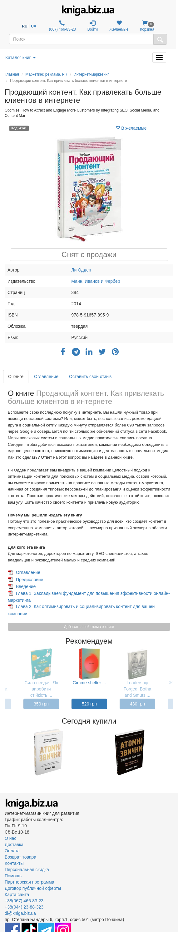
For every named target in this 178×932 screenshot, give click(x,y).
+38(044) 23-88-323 (24, 907)
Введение (26, 586)
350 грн (41, 703)
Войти (92, 26)
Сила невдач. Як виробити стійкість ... (41, 689)
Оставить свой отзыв (90, 376)
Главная (12, 74)
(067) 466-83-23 (62, 26)
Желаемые (118, 26)
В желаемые (131, 128)
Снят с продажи (89, 254)
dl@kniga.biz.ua (20, 913)
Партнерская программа (29, 882)
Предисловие (29, 579)
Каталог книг (20, 57)
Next (172, 752)
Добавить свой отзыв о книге (89, 627)
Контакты (14, 863)
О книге (15, 376)
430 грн (137, 703)
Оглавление (46, 376)
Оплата (12, 850)
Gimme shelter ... (89, 682)
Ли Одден (81, 269)
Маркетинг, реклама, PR (46, 74)
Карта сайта (17, 894)
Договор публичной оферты (33, 888)
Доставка (14, 844)
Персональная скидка (27, 869)
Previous (5, 752)
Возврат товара (20, 857)
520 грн (89, 703)
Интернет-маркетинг (91, 74)
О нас (10, 838)
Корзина (147, 26)
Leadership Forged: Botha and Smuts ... (137, 689)
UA (33, 26)
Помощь (13, 875)
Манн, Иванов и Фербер (95, 281)
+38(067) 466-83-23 (24, 900)
